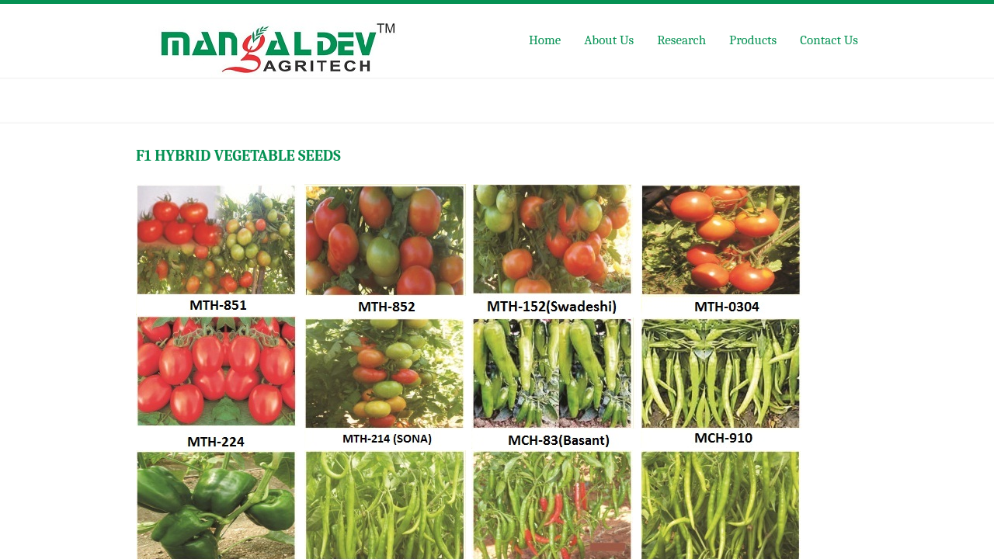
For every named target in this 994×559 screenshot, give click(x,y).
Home (545, 40)
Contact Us (829, 40)
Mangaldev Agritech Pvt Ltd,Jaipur (289, 43)
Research (681, 40)
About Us (609, 40)
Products (753, 40)
